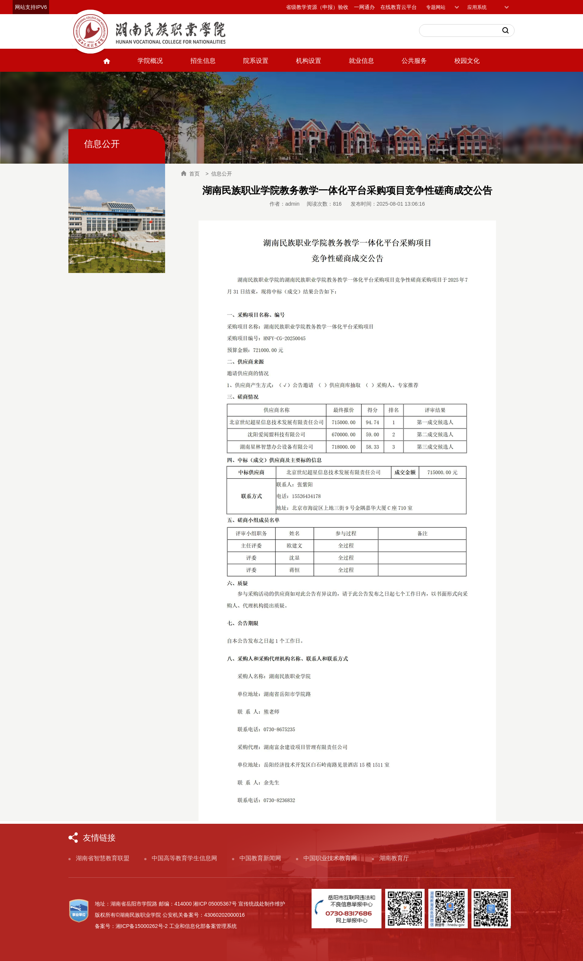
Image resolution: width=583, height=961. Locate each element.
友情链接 (99, 837)
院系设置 (255, 60)
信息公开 (221, 174)
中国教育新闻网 (260, 858)
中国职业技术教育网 (330, 858)
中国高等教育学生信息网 (184, 858)
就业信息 (361, 60)
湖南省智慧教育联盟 (102, 858)
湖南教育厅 (394, 858)
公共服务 (414, 60)
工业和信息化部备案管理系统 (203, 926)
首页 (190, 174)
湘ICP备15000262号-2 (142, 926)
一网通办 (364, 7)
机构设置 (308, 60)
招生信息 (203, 60)
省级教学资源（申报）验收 (317, 7)
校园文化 (467, 60)
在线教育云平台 (398, 7)
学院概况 (150, 60)
